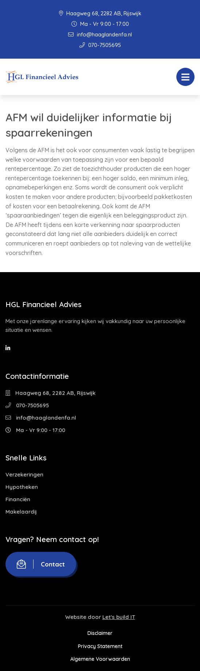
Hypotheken (21, 486)
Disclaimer (100, 633)
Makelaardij (21, 511)
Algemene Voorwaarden (100, 659)
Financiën (17, 499)
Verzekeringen (24, 474)
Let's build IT (118, 616)
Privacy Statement (100, 646)
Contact (41, 564)
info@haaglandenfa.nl (100, 34)
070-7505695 (100, 45)
